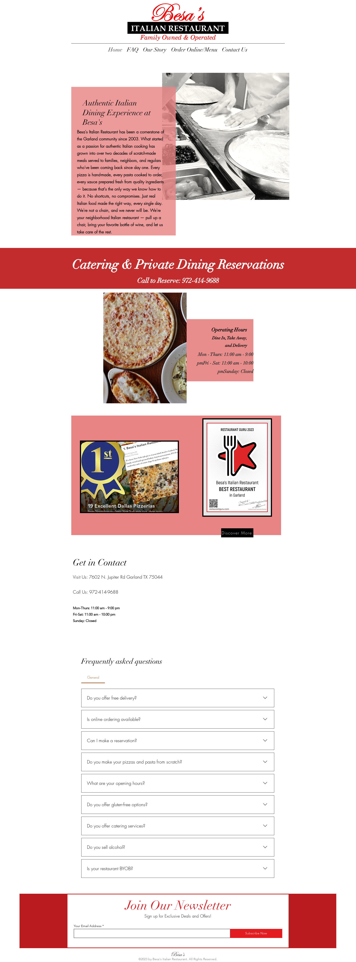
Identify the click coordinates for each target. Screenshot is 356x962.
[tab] (93, 677)
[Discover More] (237, 532)
